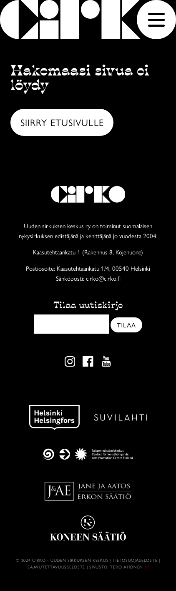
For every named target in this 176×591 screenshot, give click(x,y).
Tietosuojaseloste (135, 560)
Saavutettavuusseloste (56, 567)
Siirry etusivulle (62, 122)
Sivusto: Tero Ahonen (116, 567)
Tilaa (126, 325)
